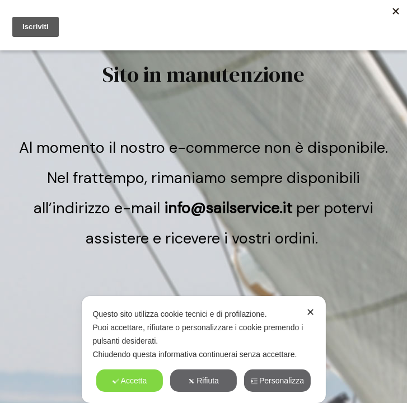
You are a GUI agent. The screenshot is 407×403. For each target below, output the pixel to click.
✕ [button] (310, 312)
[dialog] (203, 349)
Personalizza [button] (277, 380)
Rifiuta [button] (203, 380)
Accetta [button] (130, 380)
